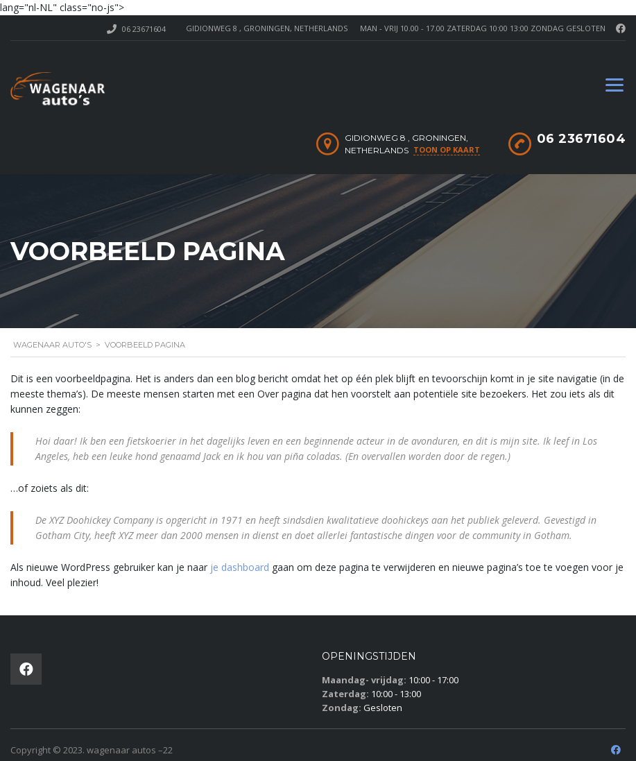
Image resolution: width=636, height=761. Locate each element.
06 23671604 (144, 29)
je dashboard (239, 567)
